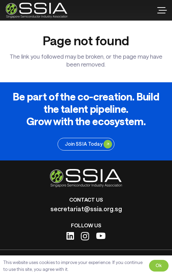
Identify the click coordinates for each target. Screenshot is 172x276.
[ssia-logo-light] (37, 10)
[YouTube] (101, 235)
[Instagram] (85, 236)
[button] (162, 10)
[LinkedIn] (70, 235)
